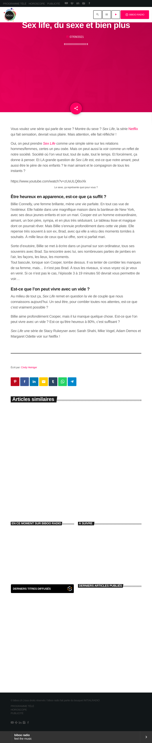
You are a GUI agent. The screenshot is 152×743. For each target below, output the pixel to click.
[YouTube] (66, 3)
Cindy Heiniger (29, 367)
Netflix (133, 129)
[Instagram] (84, 3)
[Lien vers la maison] (10, 15)
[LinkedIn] (78, 3)
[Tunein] (72, 3)
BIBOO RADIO (134, 14)
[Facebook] (89, 3)
